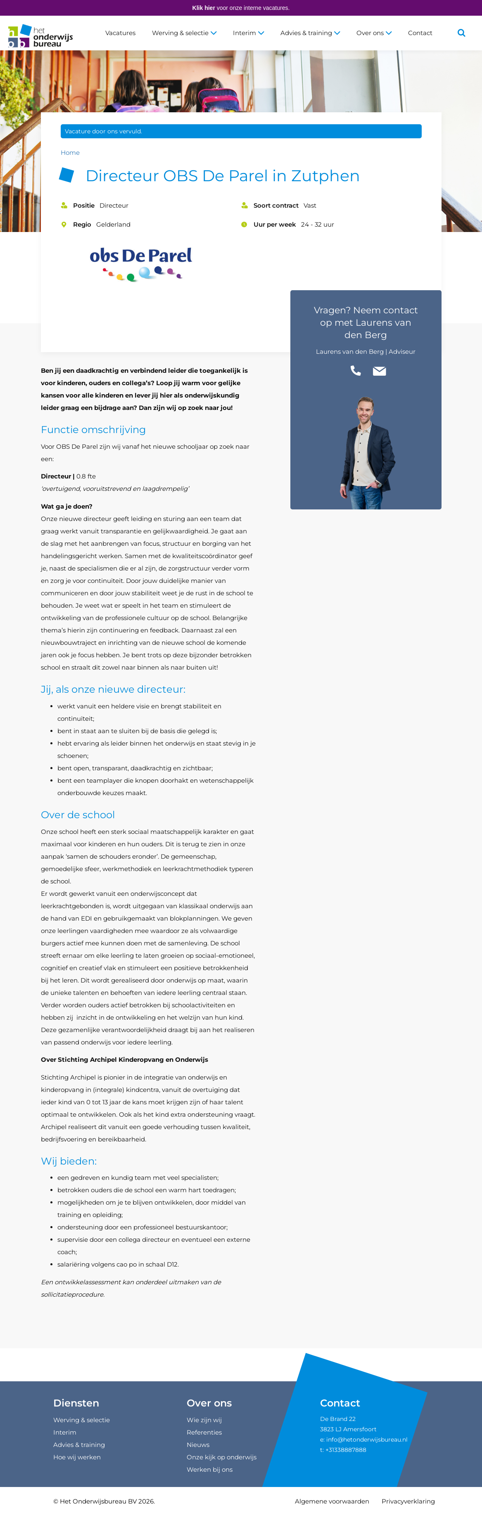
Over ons (374, 33)
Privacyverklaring (408, 1501)
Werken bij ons (210, 1469)
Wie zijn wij (204, 1420)
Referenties (204, 1432)
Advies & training (310, 33)
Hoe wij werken (77, 1457)
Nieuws (198, 1445)
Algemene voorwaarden (332, 1501)
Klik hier (203, 8)
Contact (420, 33)
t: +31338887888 (343, 1450)
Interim (248, 33)
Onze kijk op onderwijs (221, 1457)
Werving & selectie (184, 33)
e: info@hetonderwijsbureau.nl (364, 1439)
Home (70, 152)
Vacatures (120, 33)
